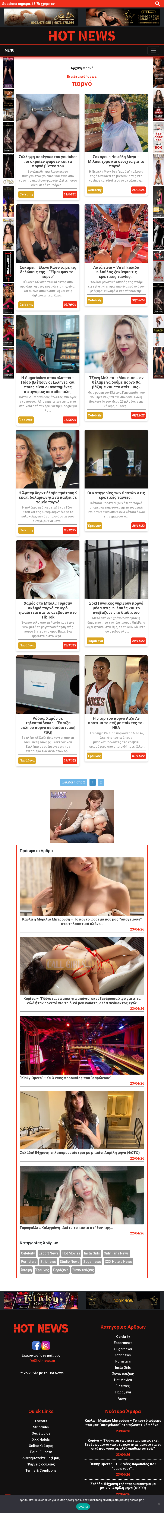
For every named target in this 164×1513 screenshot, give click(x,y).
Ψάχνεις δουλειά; (41, 1464)
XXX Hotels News (118, 1262)
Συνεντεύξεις (83, 1270)
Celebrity (28, 1253)
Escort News (49, 1253)
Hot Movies (71, 1253)
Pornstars (29, 1262)
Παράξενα (61, 1270)
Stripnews (48, 1262)
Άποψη (26, 1270)
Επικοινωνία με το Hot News (41, 1373)
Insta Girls (92, 1253)
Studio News (69, 1262)
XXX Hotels (41, 1440)
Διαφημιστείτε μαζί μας (41, 1458)
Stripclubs (41, 1427)
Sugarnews (92, 1262)
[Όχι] (159, 1504)
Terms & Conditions (41, 1470)
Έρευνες (42, 1270)
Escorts (41, 1421)
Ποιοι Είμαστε (41, 1452)
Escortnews (123, 1343)
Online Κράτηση (41, 1446)
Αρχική (76, 68)
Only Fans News (116, 1253)
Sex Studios (41, 1433)
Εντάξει (83, 1506)
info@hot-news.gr (41, 1360)
